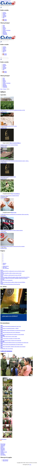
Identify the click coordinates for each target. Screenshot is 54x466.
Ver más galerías (3, 439)
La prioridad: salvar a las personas (6, 348)
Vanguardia (2, 448)
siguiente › (4, 263)
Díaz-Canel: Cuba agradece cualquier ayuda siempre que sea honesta (12, 346)
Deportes (4, 28)
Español (5, 20)
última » (4, 264)
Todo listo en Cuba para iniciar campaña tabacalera (9, 195)
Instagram (4, 13)
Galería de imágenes (6, 351)
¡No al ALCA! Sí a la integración (6, 280)
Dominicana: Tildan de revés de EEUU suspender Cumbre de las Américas (14, 278)
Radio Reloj (2, 447)
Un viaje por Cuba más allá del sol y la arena (8, 126)
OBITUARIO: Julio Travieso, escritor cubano (8, 336)
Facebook (4, 15)
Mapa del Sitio (5, 460)
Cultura (4, 29)
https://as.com (13, 212)
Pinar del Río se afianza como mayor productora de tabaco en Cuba (12, 110)
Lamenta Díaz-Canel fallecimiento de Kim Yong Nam (10, 284)
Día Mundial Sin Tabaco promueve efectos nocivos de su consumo (12, 246)
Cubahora (2, 452)
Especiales (5, 32)
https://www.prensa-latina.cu (15, 142)
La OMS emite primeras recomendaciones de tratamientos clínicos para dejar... (14, 214)
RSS (3, 17)
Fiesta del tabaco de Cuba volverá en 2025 (8, 176)
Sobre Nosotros (5, 459)
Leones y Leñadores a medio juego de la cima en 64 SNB (10, 275)
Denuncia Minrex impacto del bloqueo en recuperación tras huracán (12, 330)
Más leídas (5, 267)
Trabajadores (2, 449)
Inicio (4, 25)
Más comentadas (6, 268)
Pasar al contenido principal (5, 0)
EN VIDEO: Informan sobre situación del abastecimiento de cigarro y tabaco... (14, 160)
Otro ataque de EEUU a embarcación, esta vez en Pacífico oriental (12, 271)
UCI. (30, 464)
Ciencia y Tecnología (6, 30)
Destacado (2, 279)
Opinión (4, 31)
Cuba (4, 26)
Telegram (4, 16)
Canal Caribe (2, 444)
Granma (1, 450)
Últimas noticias (6, 266)
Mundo (4, 27)
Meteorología (2, 443)
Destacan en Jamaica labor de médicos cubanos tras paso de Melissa (12, 282)
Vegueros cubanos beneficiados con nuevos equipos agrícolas (11, 230)
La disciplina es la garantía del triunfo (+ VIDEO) (9, 328)
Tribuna (1, 446)
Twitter (4, 14)
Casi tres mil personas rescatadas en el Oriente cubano (10, 338)
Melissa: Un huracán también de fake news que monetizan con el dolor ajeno (14, 342)
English (5, 19)
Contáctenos (5, 34)
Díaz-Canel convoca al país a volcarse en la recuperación (10, 340)
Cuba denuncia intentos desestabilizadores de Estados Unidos (11, 344)
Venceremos (2, 453)
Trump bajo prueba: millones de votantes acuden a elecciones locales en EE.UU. (15, 277)
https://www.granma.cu (15, 193)
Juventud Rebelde (3, 451)
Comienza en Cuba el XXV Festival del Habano (9, 144)
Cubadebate (2, 445)
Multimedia (5, 33)
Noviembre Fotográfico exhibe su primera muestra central (10, 273)
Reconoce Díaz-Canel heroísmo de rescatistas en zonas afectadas (12, 334)
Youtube (4, 12)
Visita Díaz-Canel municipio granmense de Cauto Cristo (10, 326)
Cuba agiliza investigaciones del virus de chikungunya (10, 332)
